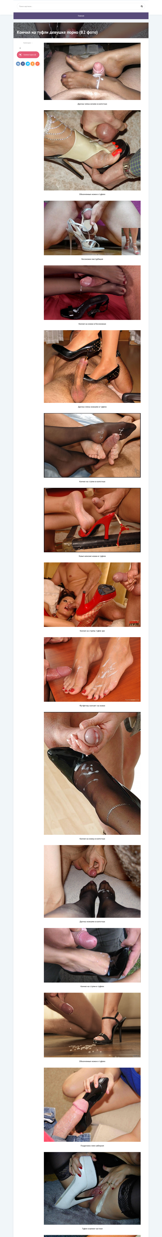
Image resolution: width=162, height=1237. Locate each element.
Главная (81, 16)
